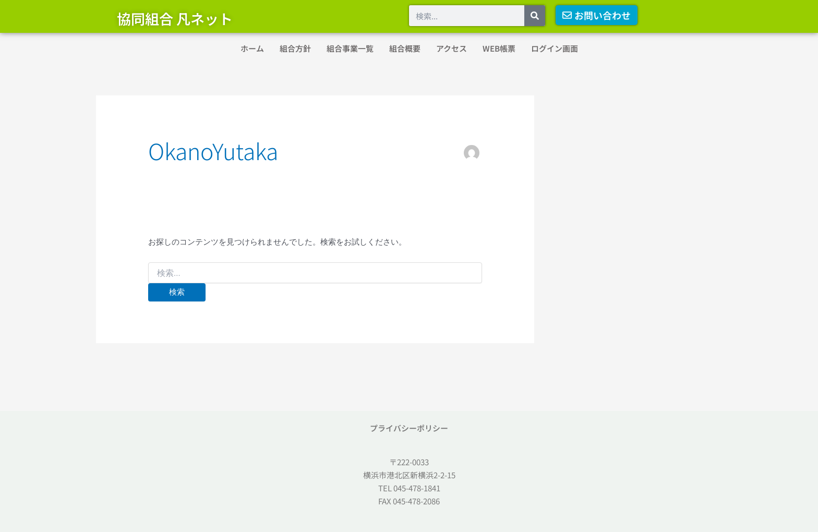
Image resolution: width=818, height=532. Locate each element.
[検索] (534, 15)
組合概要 (404, 48)
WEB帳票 (499, 48)
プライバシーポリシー (409, 427)
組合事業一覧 (350, 48)
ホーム (252, 48)
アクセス (451, 48)
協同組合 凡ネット (175, 18)
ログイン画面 (554, 48)
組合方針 (295, 48)
